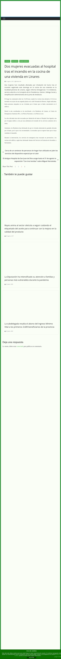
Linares (7, 61)
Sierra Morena (24, 61)
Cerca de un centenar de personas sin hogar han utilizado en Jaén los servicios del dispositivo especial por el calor (30, 152)
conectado (20, 346)
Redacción (18, 81)
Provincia (14, 61)
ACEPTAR (31, 657)
